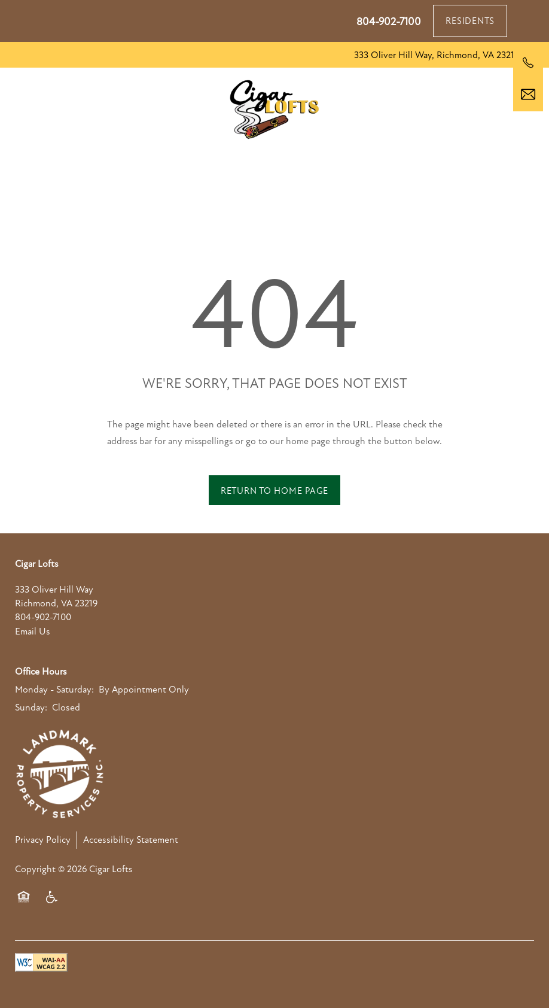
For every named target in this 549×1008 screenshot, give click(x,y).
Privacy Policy (43, 840)
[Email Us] (528, 95)
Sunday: (31, 708)
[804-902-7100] (528, 63)
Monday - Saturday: (54, 690)
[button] (470, 21)
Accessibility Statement (130, 840)
